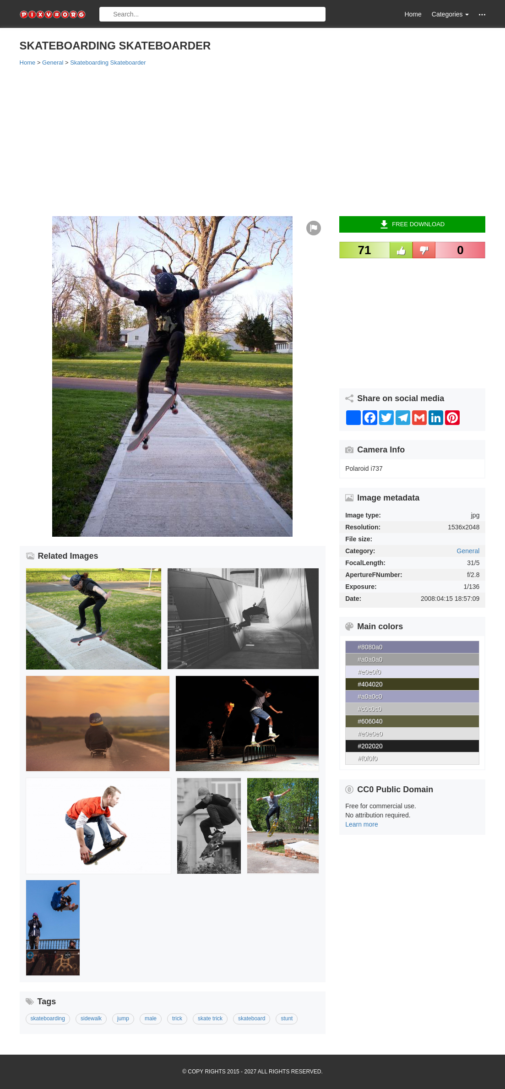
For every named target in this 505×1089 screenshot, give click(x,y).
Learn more (361, 824)
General (468, 551)
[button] (482, 14)
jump (123, 1018)
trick (177, 1018)
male (151, 1018)
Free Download (412, 224)
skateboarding (48, 1018)
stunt (287, 1018)
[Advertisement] (253, 140)
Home (412, 14)
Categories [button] (450, 14)
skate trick (210, 1018)
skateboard (251, 1018)
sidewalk (91, 1018)
